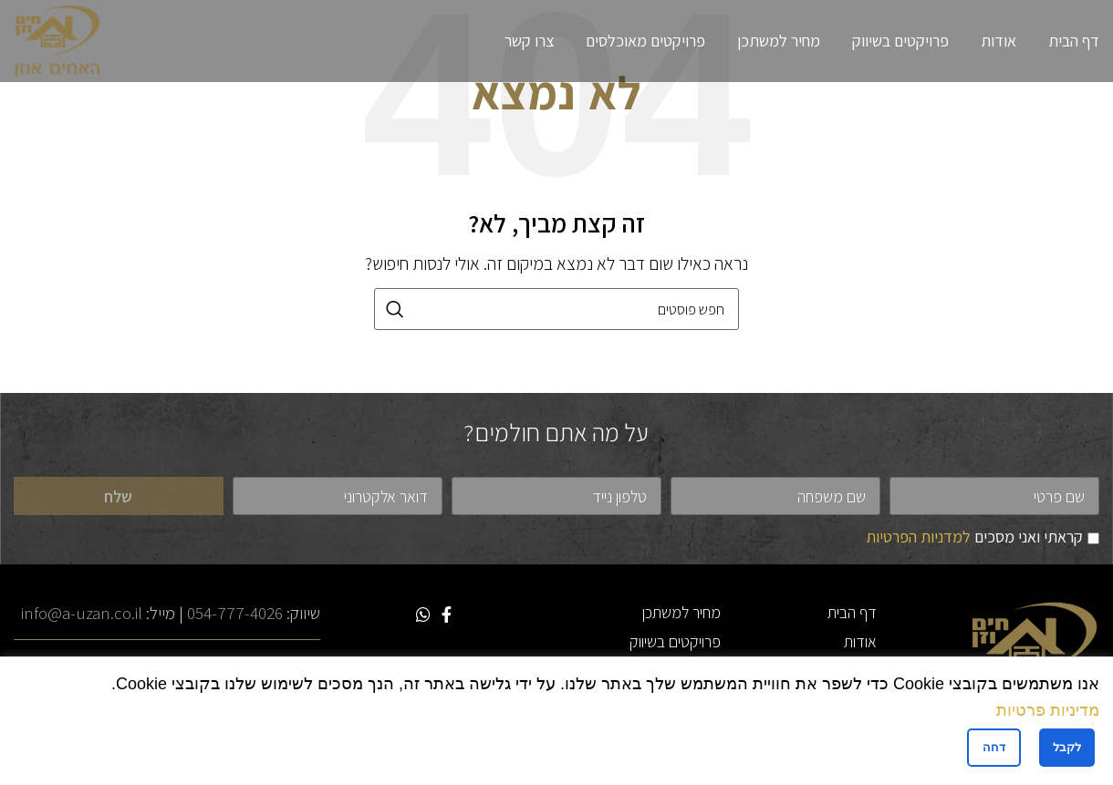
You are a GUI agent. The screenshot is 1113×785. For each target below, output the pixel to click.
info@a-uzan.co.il (81, 613)
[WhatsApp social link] (423, 614)
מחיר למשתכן (681, 612)
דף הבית (852, 612)
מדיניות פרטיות (1047, 710)
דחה (994, 747)
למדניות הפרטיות (918, 536)
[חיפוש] (556, 309)
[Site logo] (57, 39)
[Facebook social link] (446, 614)
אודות (860, 641)
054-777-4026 (235, 613)
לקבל (1067, 747)
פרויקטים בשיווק (675, 641)
